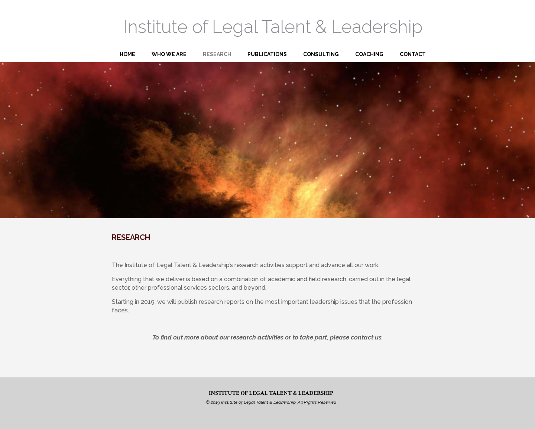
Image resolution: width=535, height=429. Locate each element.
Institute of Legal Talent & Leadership (272, 26)
